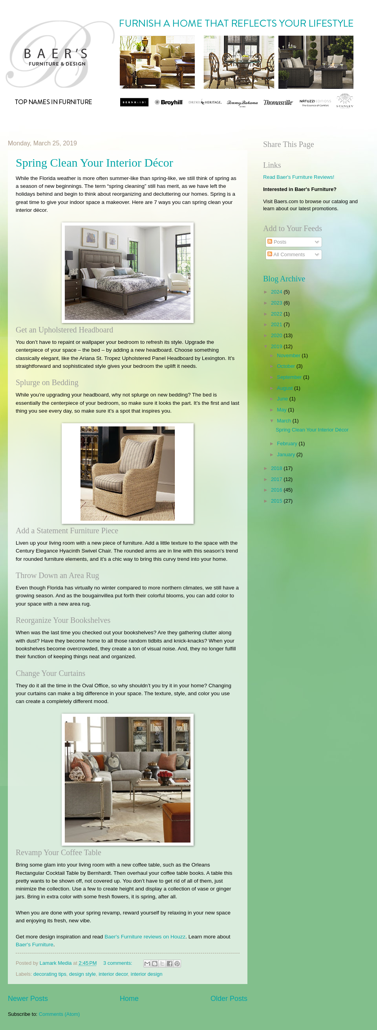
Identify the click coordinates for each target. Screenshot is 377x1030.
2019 (277, 346)
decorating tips (49, 974)
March (284, 421)
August (285, 388)
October (286, 366)
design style (82, 974)
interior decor (113, 974)
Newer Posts (28, 998)
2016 (277, 490)
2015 (277, 501)
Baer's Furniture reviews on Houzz (144, 937)
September (290, 377)
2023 (277, 303)
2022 (277, 314)
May (282, 410)
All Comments (286, 254)
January (286, 454)
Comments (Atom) (59, 1014)
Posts (276, 242)
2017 (277, 479)
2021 (277, 324)
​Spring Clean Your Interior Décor (94, 162)
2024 (277, 292)
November (289, 355)
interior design (147, 974)
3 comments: (118, 963)
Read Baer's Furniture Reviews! (298, 177)
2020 (277, 335)
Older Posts (228, 998)
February (287, 443)
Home (129, 998)
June (283, 399)
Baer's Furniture (34, 944)
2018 (277, 468)
